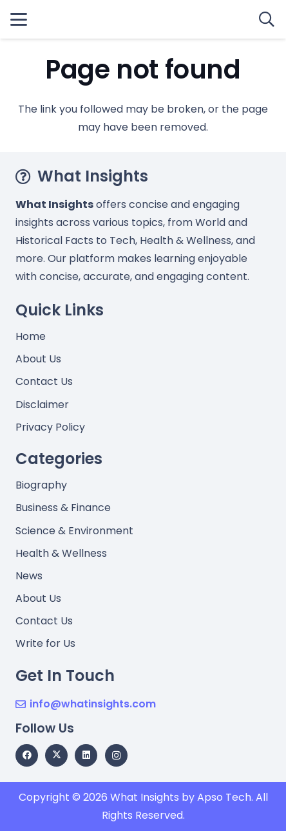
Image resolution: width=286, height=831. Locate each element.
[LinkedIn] (86, 755)
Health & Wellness (61, 553)
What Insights (144, 797)
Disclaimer (42, 404)
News (29, 575)
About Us (38, 358)
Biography (41, 485)
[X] (56, 755)
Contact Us (44, 381)
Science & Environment (74, 530)
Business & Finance (63, 507)
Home (30, 336)
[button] (18, 19)
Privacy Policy (50, 427)
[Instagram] (116, 755)
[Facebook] (26, 755)
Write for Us (45, 643)
